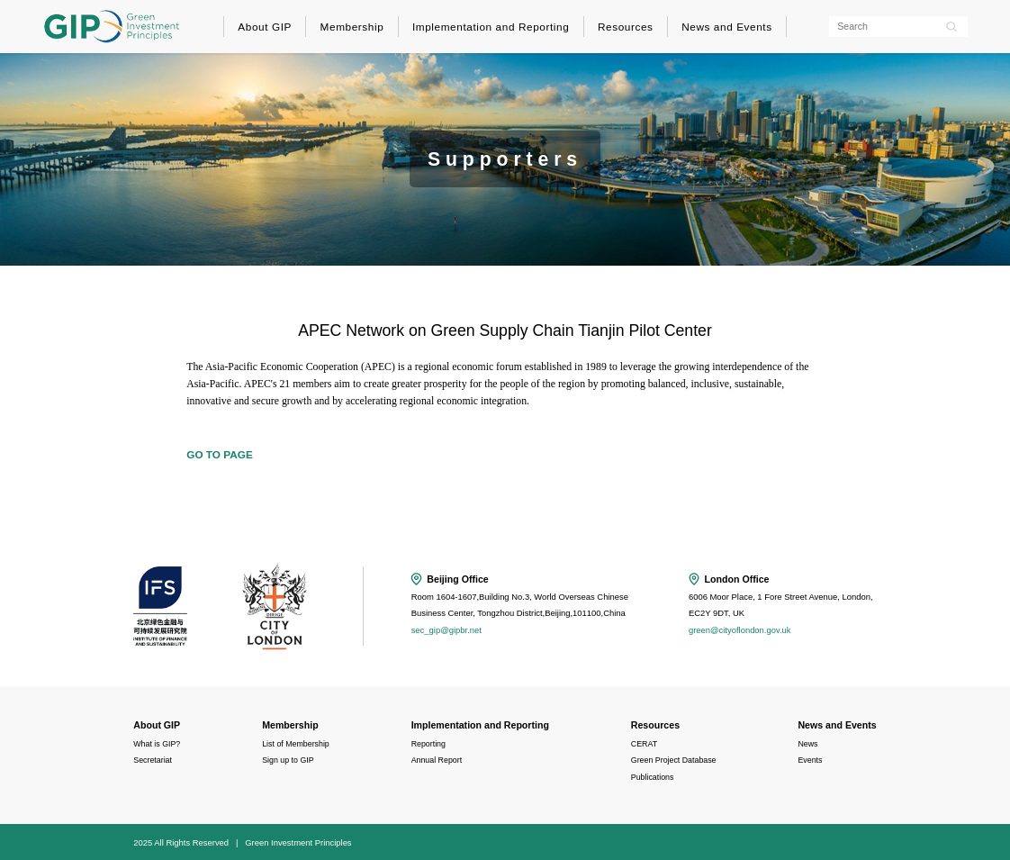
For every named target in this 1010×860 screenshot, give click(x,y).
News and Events (726, 26)
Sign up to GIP (287, 760)
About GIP (265, 26)
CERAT (644, 743)
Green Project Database (674, 760)
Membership (352, 26)
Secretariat (152, 760)
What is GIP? (156, 743)
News (807, 743)
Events (810, 760)
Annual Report (436, 760)
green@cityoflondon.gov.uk (740, 630)
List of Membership (295, 743)
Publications (652, 777)
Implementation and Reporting (490, 26)
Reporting (428, 743)
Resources (626, 26)
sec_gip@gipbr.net (446, 630)
